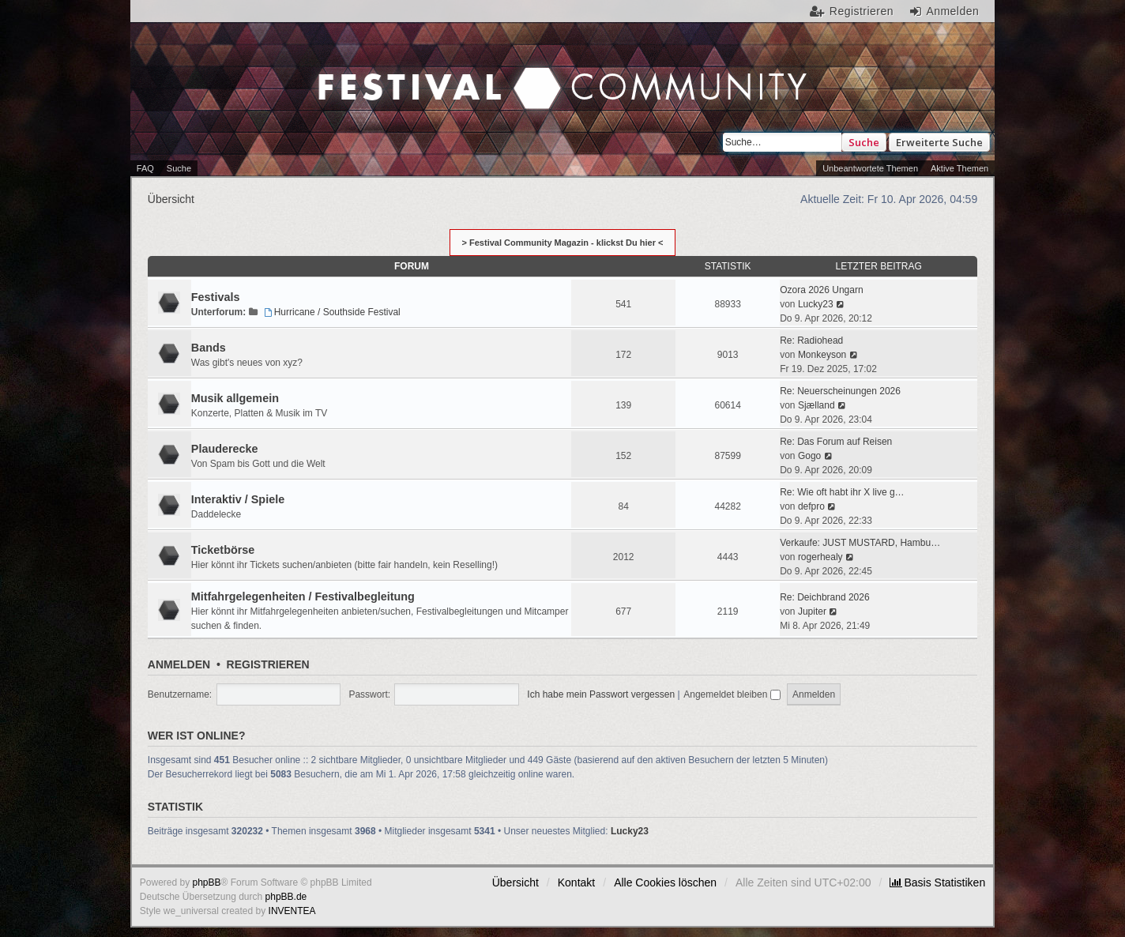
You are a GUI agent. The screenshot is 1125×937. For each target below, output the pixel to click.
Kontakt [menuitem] (576, 882)
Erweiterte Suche (939, 142)
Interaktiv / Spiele (237, 499)
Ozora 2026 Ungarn (821, 289)
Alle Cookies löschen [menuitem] (665, 882)
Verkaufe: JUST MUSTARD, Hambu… (860, 542)
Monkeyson (822, 354)
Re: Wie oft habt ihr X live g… (842, 492)
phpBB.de (286, 896)
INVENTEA (292, 910)
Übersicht (515, 882)
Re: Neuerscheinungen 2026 (840, 391)
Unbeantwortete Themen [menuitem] (870, 168)
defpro (811, 506)
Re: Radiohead (811, 340)
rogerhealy (820, 557)
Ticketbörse (223, 550)
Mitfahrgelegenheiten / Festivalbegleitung (303, 596)
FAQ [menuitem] (145, 168)
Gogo (809, 455)
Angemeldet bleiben (731, 694)
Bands (208, 347)
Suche (863, 142)
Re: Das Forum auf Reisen (836, 441)
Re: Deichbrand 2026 (824, 597)
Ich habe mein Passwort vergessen (601, 694)
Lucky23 (815, 304)
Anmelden (179, 664)
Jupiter (812, 611)
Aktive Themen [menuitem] (959, 168)
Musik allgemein (235, 398)
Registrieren (268, 664)
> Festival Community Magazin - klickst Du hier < (563, 242)
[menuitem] (937, 882)
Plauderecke (224, 448)
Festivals (215, 297)
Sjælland (816, 405)
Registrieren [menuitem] (862, 11)
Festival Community (427, 72)
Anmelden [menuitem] (952, 11)
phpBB (207, 882)
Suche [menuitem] (179, 168)
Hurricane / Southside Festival (330, 312)
